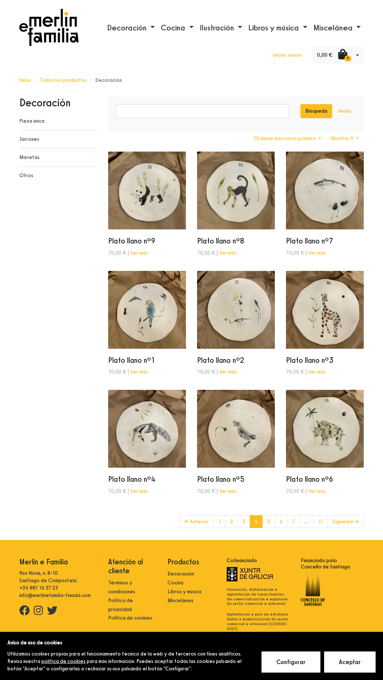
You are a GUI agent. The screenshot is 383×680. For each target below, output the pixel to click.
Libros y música (184, 591)
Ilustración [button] (218, 27)
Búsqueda (316, 111)
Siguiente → (345, 521)
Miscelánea (180, 600)
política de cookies (63, 661)
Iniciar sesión (287, 55)
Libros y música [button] (274, 27)
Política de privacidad (120, 605)
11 (320, 521)
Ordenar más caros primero (285, 138)
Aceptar (350, 662)
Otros (26, 175)
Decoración (180, 574)
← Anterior (196, 521)
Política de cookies (130, 618)
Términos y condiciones (121, 587)
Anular (345, 111)
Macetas (29, 157)
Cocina (175, 583)
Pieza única (31, 121)
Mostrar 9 (342, 138)
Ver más (139, 253)
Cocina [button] (174, 27)
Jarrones (29, 139)
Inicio (25, 80)
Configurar (291, 662)
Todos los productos (63, 80)
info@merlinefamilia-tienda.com (55, 595)
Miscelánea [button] (333, 27)
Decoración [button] (128, 27)
